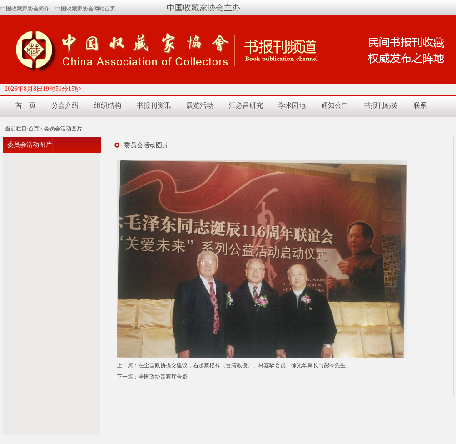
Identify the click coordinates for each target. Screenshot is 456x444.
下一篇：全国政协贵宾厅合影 (152, 377)
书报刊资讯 (154, 105)
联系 (420, 105)
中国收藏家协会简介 (25, 8)
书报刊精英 (381, 105)
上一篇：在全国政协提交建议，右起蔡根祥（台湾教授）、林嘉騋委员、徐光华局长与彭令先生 (231, 365)
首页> (35, 128)
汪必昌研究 (246, 105)
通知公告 (334, 105)
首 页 (25, 105)
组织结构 (107, 105)
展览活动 (199, 105)
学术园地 (292, 105)
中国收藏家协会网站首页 (85, 8)
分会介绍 (65, 105)
